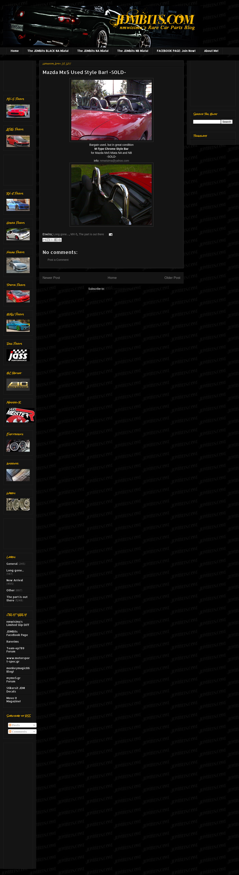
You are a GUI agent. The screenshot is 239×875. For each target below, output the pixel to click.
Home (15, 50)
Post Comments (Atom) (120, 288)
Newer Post (51, 278)
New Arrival (14, 580)
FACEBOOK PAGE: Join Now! (176, 50)
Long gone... (61, 234)
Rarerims (12, 641)
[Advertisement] (19, 74)
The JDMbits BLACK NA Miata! (47, 50)
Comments (18, 731)
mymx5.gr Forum (13, 679)
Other (10, 590)
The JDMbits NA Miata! (92, 50)
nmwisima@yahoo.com (114, 160)
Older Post (172, 278)
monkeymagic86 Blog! (18, 669)
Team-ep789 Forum (15, 649)
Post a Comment (58, 259)
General (12, 563)
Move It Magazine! (13, 699)
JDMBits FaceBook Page (17, 633)
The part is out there (91, 234)
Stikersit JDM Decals (15, 689)
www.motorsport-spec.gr (18, 659)
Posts (14, 725)
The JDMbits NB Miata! (132, 50)
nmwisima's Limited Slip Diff (17, 623)
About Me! (211, 50)
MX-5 (73, 234)
